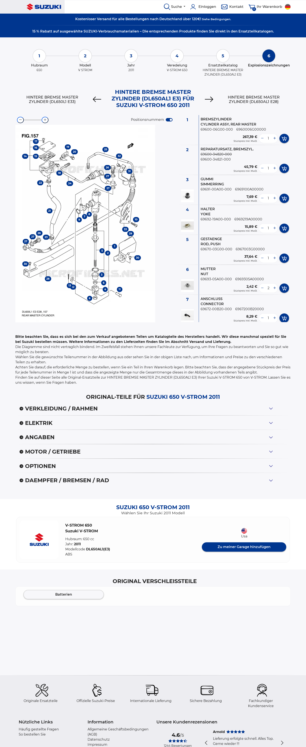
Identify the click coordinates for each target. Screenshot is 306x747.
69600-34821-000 (216, 159)
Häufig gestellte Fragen (39, 729)
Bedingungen (220, 19)
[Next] (209, 99)
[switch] (169, 119)
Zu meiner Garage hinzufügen (244, 547)
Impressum (97, 745)
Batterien (63, 594)
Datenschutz (99, 739)
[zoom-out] (20, 120)
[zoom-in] (45, 120)
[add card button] (284, 138)
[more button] (274, 138)
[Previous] (97, 99)
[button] (39, 539)
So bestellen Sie (32, 734)
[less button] (262, 138)
